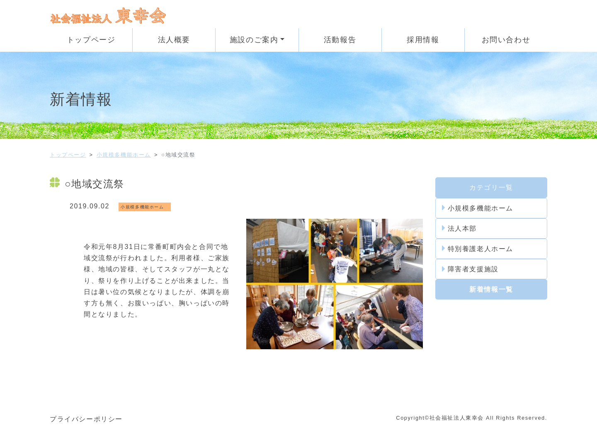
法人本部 (459, 228)
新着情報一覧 (491, 289)
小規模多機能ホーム (124, 155)
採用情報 (423, 40)
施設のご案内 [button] (254, 40)
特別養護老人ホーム (477, 248)
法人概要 (174, 40)
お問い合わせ (506, 40)
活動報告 (340, 40)
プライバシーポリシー (86, 419)
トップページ (91, 40)
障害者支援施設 (470, 269)
